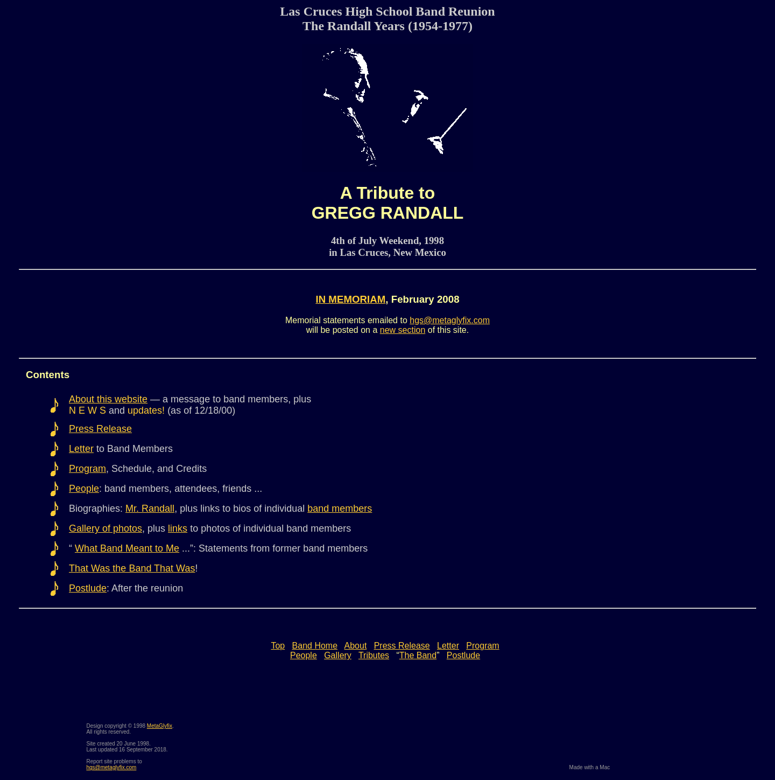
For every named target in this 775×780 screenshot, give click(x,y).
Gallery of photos (105, 528)
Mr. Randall (149, 508)
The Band (417, 655)
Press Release (100, 428)
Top (278, 645)
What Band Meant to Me (127, 548)
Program (87, 468)
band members (339, 508)
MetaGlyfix (159, 726)
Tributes (373, 655)
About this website (108, 399)
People (84, 488)
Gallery (337, 655)
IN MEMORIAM (350, 299)
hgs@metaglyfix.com (450, 320)
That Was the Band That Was (132, 568)
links (177, 528)
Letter (81, 448)
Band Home (315, 645)
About (355, 645)
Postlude (88, 588)
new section (403, 330)
